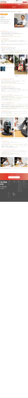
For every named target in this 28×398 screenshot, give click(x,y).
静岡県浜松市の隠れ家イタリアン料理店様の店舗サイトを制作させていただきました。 (20, 187)
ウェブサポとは (6, 4)
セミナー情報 (14, 181)
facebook (2, 184)
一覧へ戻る (14, 171)
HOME (2, 4)
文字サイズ (15, 0)
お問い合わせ (14, 193)
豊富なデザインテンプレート (10, 183)
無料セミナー (13, 4)
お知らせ (22, 4)
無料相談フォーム (26, 4)
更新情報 (8, 196)
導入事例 (16, 4)
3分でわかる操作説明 (9, 197)
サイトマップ (14, 195)
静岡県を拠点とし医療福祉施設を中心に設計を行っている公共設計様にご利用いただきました (20, 182)
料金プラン (9, 4)
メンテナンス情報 (9, 194)
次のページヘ (17, 171)
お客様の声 (19, 4)
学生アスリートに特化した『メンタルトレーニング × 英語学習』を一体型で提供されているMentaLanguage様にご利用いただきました (20, 185)
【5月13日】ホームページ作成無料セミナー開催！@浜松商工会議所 (15, 182)
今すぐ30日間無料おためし (14, 177)
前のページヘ (11, 171)
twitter (1, 184)
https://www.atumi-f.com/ (2, 18)
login (27, 0)
